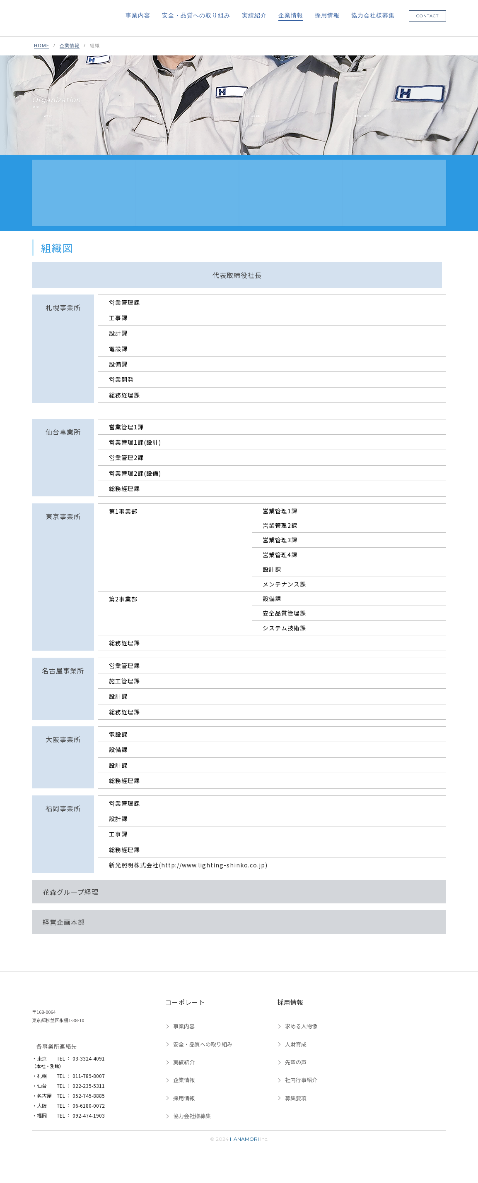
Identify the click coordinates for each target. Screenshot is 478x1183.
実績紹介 (254, 16)
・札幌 (68, 1102)
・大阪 (68, 1131)
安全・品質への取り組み (196, 16)
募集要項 (296, 1124)
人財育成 (296, 1071)
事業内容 (138, 16)
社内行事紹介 (301, 1107)
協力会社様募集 (373, 16)
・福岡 (68, 1141)
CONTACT (427, 16)
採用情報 (327, 16)
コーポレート (185, 1028)
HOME (41, 46)
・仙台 (68, 1112)
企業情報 (290, 16)
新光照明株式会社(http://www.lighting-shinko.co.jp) (188, 892)
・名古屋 (68, 1122)
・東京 (68, 1084)
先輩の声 (296, 1088)
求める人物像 (301, 1052)
